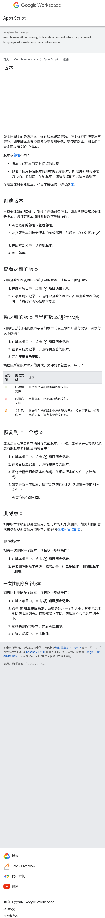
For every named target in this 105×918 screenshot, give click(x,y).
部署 (16, 155)
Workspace (41, 5)
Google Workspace (26, 59)
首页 (6, 59)
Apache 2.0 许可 (36, 652)
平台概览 (9, 909)
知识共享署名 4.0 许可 (68, 647)
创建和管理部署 (69, 529)
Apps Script (14, 18)
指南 (66, 59)
